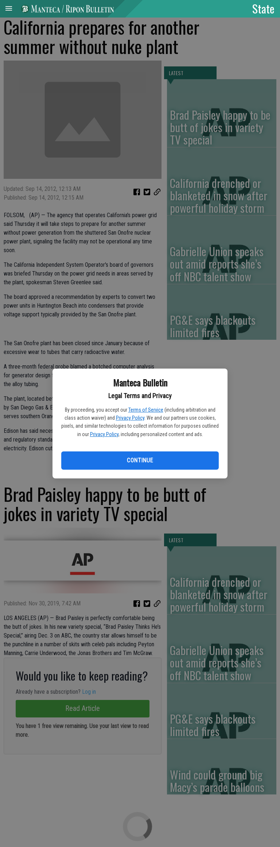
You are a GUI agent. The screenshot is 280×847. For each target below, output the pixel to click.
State (263, 8)
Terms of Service (145, 410)
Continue (140, 460)
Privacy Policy (130, 418)
